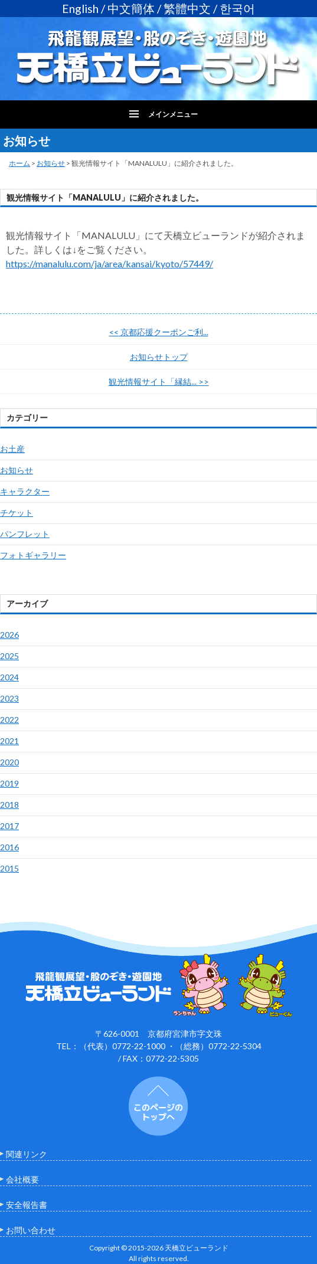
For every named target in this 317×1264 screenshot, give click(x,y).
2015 (9, 868)
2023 (9, 698)
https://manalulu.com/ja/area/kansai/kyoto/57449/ (109, 263)
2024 (9, 677)
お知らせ (51, 163)
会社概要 (22, 1179)
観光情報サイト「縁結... (159, 381)
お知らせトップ (159, 357)
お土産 (12, 449)
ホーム (19, 163)
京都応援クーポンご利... (158, 332)
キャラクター (25, 491)
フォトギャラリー (33, 555)
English (80, 8)
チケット (16, 512)
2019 (9, 783)
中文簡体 (131, 8)
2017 (9, 826)
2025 (9, 656)
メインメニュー (173, 114)
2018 (9, 805)
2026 (9, 635)
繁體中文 (187, 8)
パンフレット (25, 534)
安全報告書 (26, 1205)
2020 (9, 762)
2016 (9, 847)
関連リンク (26, 1154)
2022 (9, 720)
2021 (9, 741)
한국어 (237, 8)
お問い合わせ (30, 1230)
